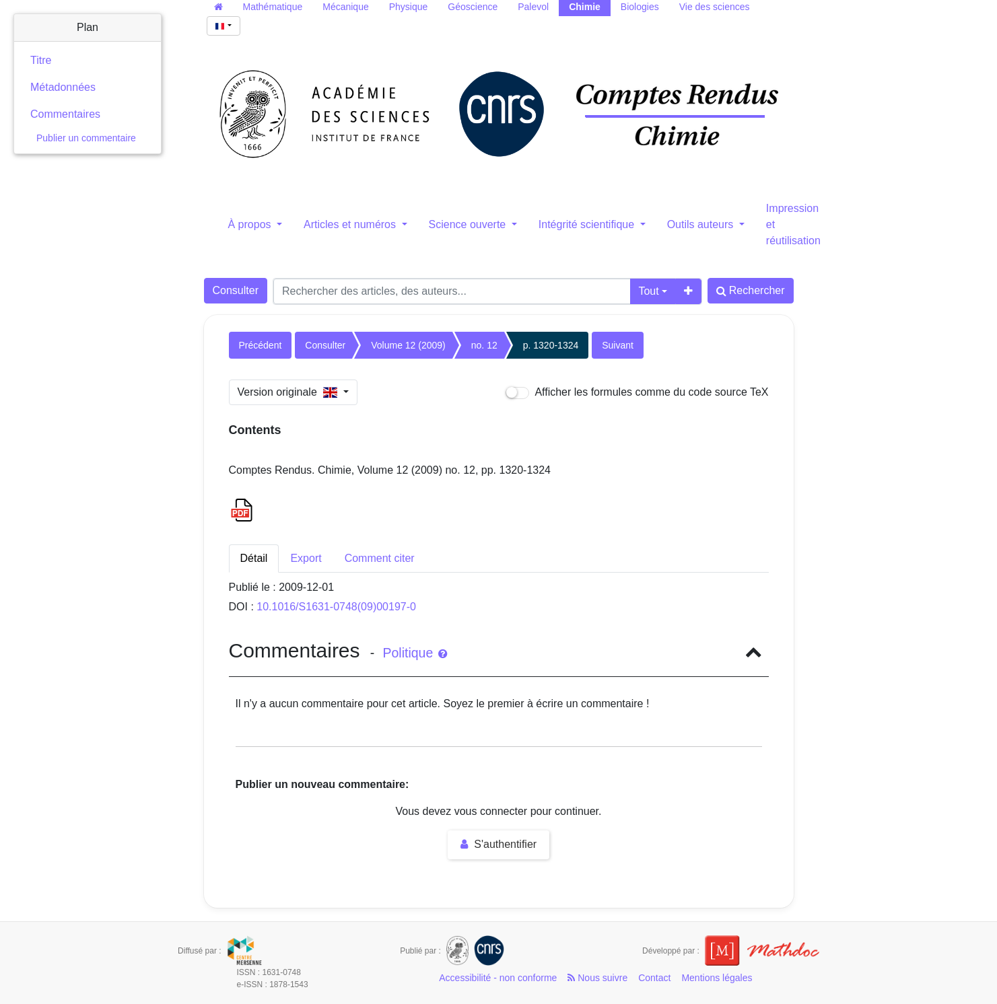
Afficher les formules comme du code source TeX (637, 392)
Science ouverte (469, 224)
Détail (254, 558)
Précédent (260, 345)
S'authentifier (498, 844)
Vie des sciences (714, 6)
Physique (408, 6)
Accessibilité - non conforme (498, 977)
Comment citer (380, 558)
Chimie (584, 6)
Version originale (289, 392)
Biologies (640, 6)
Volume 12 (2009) (408, 345)
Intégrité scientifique (588, 224)
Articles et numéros (351, 224)
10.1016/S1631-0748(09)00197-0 (336, 606)
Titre (40, 60)
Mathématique (273, 6)
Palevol (533, 6)
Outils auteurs (701, 224)
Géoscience (472, 6)
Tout (648, 291)
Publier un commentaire (86, 138)
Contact (654, 977)
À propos (251, 224)
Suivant (617, 345)
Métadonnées (63, 87)
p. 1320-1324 (551, 345)
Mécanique (345, 6)
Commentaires (65, 114)
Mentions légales (716, 977)
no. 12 (484, 345)
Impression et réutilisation (793, 224)
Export (305, 558)
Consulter (236, 290)
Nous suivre (597, 977)
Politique (414, 652)
